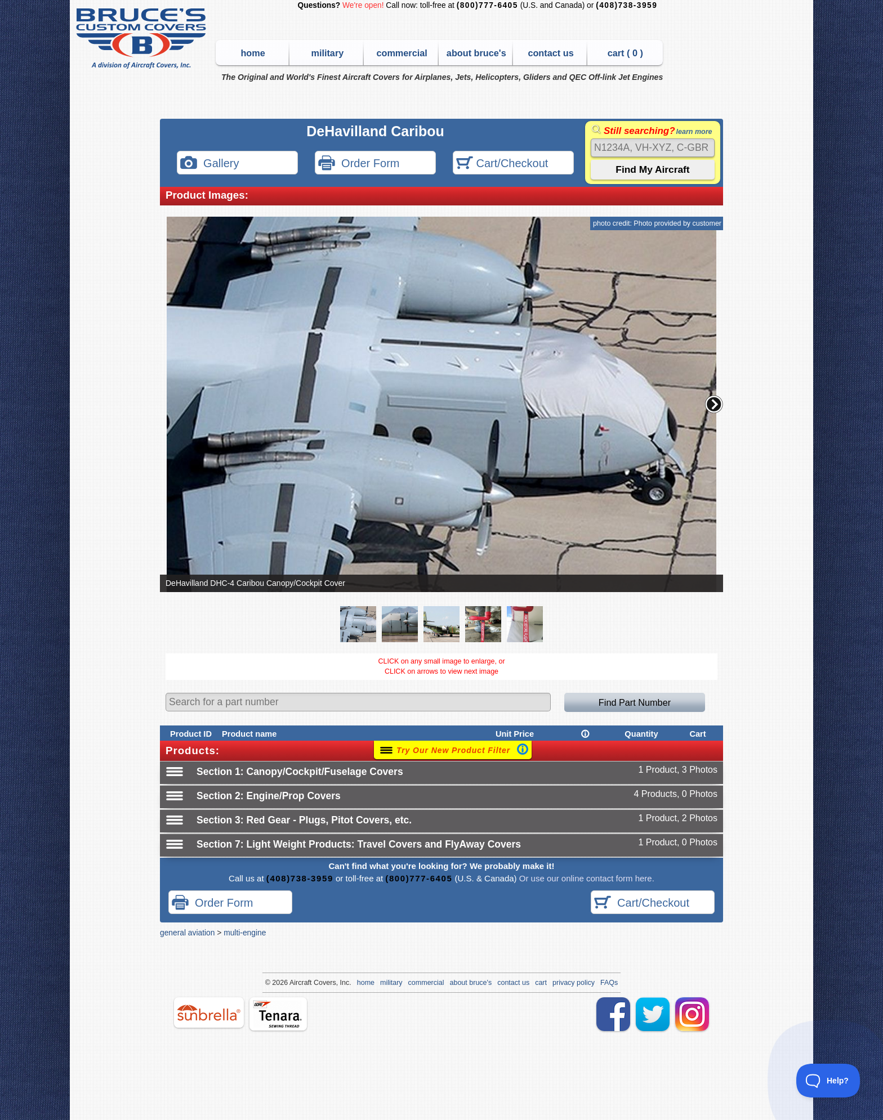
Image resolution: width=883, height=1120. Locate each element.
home (252, 53)
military (327, 53)
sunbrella (209, 1012)
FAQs (609, 983)
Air (293, 983)
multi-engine (245, 932)
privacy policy (573, 983)
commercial (401, 53)
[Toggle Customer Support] (828, 1080)
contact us (550, 53)
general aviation (187, 932)
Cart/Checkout (502, 164)
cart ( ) (625, 53)
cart (541, 983)
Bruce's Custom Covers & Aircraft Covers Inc (142, 38)
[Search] (653, 147)
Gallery (209, 164)
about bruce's (476, 53)
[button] (714, 404)
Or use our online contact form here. (585, 878)
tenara (278, 1014)
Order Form (358, 164)
